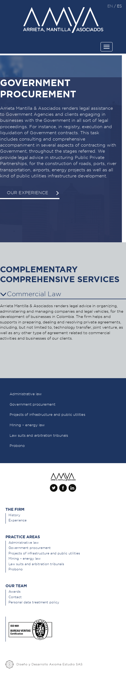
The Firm (14, 509)
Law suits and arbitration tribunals (36, 564)
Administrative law (23, 542)
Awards (14, 591)
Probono (15, 569)
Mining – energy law (24, 558)
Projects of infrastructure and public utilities (44, 553)
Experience (17, 520)
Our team (16, 586)
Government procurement (29, 547)
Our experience (33, 192)
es (119, 6)
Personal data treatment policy (33, 602)
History (14, 515)
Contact (15, 597)
